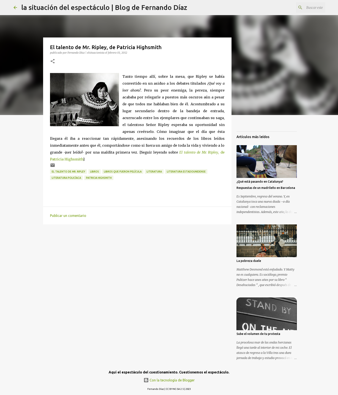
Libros (94, 171)
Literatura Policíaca (66, 177)
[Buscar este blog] (302, 7)
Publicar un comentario (68, 216)
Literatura (154, 171)
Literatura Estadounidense (186, 171)
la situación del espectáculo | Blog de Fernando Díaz (104, 7)
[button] (52, 61)
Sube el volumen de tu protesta (258, 334)
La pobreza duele (248, 261)
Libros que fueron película (123, 171)
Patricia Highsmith (99, 177)
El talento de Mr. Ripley (68, 171)
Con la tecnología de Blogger (169, 380)
